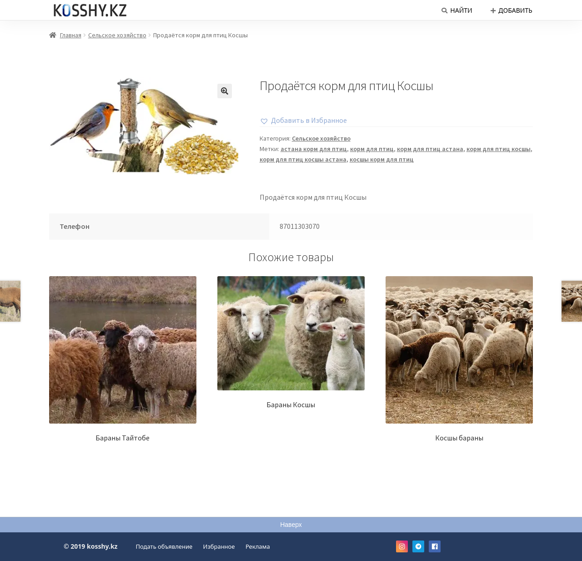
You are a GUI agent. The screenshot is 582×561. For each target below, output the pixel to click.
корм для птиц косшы (499, 149)
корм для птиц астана (430, 149)
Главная (70, 35)
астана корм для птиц (314, 149)
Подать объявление (164, 546)
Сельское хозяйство (117, 35)
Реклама (258, 546)
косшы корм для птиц (382, 159)
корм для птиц (372, 149)
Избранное (219, 546)
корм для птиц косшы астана (303, 159)
